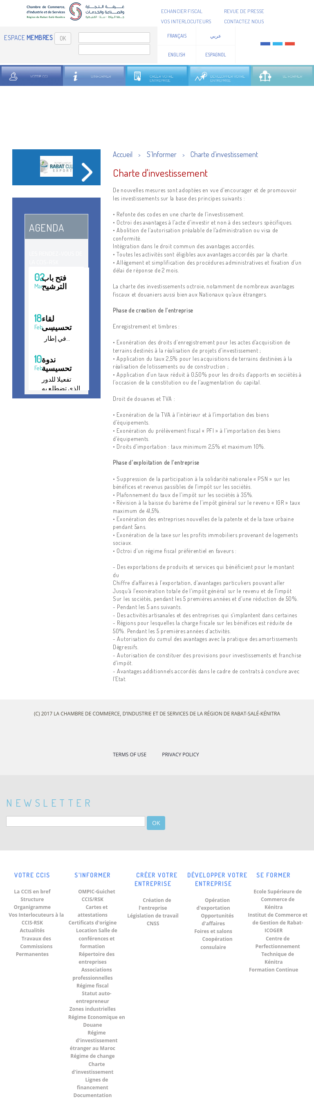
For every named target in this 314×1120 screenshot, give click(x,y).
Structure (32, 899)
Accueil (122, 154)
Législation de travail (153, 915)
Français (176, 36)
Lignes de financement (92, 1083)
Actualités (32, 930)
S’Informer (162, 154)
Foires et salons (213, 931)
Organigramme (32, 907)
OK (63, 38)
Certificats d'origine (92, 922)
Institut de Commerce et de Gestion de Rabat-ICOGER (277, 922)
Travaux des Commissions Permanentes (34, 946)
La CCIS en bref (32, 891)
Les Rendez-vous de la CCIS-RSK (55, 257)
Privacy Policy (180, 754)
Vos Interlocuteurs (186, 21)
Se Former (273, 875)
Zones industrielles (93, 1008)
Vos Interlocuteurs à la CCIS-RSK (36, 918)
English (176, 55)
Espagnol (215, 55)
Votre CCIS (32, 875)
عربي (215, 36)
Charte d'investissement (224, 154)
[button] (25, 171)
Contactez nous (244, 21)
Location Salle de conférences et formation (96, 938)
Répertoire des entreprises (96, 958)
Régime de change (92, 1056)
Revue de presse (244, 11)
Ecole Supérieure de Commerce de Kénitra (277, 899)
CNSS (153, 923)
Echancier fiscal (182, 11)
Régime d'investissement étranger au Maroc (94, 1040)
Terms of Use (129, 754)
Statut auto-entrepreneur (94, 997)
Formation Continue (273, 969)
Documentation (93, 1095)
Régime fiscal (92, 985)
